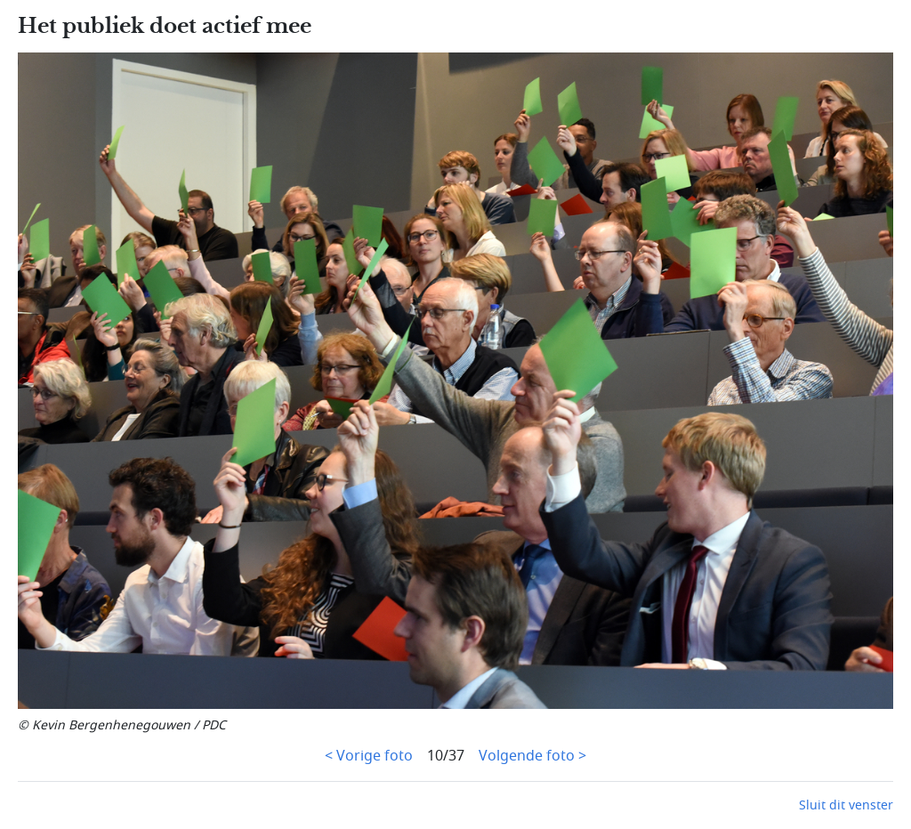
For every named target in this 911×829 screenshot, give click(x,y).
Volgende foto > (532, 756)
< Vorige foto (369, 756)
